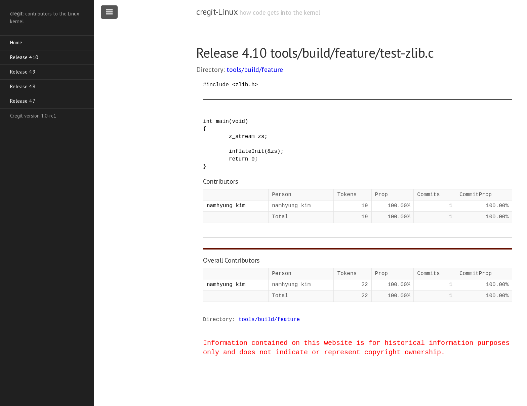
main (222, 121)
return (238, 159)
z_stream (242, 136)
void (238, 121)
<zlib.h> (245, 85)
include (217, 85)
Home (16, 42)
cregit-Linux (216, 11)
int (208, 121)
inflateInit (247, 151)
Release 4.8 (22, 86)
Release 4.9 (22, 72)
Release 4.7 (22, 101)
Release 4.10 (24, 57)
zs (261, 136)
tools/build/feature (255, 69)
